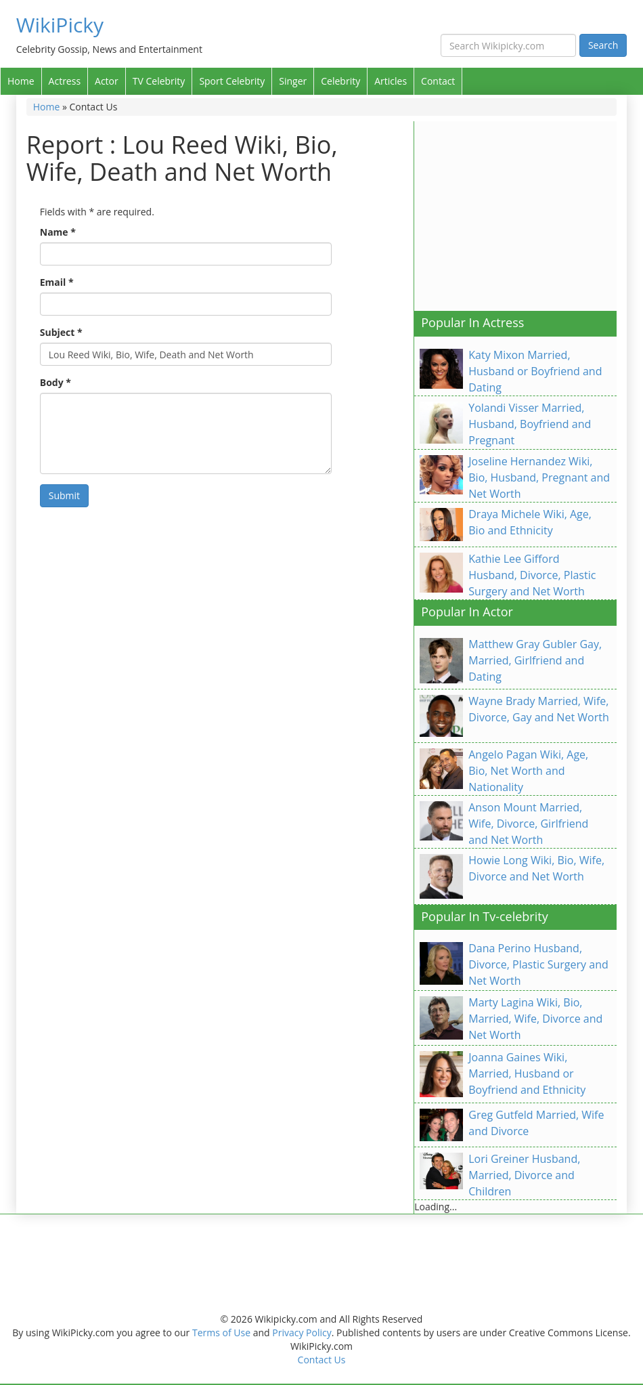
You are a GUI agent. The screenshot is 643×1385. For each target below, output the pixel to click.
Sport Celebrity (232, 80)
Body (55, 382)
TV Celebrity (159, 80)
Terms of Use (221, 1332)
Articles (390, 80)
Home (21, 80)
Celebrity (340, 80)
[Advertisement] (528, 216)
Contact (438, 80)
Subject (61, 332)
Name (58, 232)
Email (57, 282)
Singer (293, 80)
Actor (106, 80)
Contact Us (322, 1359)
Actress (65, 80)
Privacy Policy (301, 1332)
